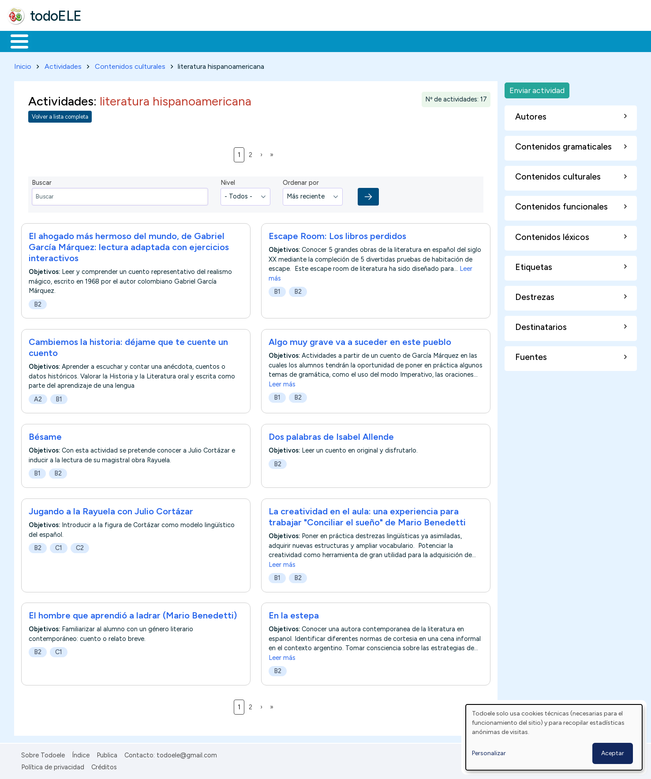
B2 (37, 303)
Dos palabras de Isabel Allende (331, 435)
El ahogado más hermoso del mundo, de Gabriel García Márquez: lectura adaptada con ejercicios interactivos (129, 245)
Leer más (282, 382)
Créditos (104, 765)
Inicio (14, 40)
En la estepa (294, 614)
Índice (81, 754)
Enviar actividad (537, 88)
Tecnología (263, 40)
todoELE (56, 15)
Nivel (228, 181)
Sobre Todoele (43, 754)
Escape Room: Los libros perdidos (337, 234)
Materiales (49, 40)
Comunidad (322, 40)
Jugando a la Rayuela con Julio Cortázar (111, 509)
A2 (38, 397)
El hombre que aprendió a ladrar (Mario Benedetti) (134, 614)
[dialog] (554, 737)
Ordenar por (301, 181)
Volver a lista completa (60, 115)
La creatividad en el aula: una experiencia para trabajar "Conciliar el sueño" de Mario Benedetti (368, 515)
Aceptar (612, 753)
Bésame (45, 435)
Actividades (63, 64)
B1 (277, 290)
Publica (107, 754)
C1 (58, 546)
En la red (208, 40)
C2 (80, 546)
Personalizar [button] (489, 753)
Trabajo (159, 40)
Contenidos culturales (130, 64)
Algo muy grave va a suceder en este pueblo (360, 340)
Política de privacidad (52, 765)
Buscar (362, 40)
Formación (106, 40)
